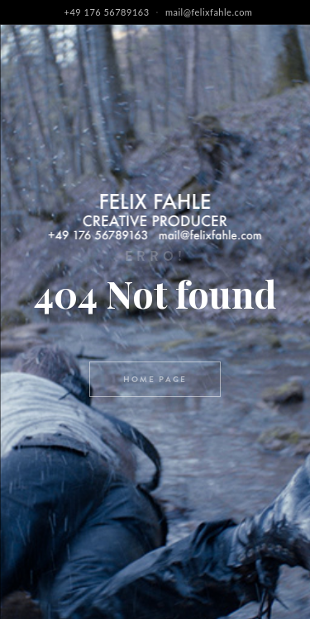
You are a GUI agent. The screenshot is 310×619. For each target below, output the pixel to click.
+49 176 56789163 (107, 12)
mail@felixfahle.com (209, 12)
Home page (155, 379)
